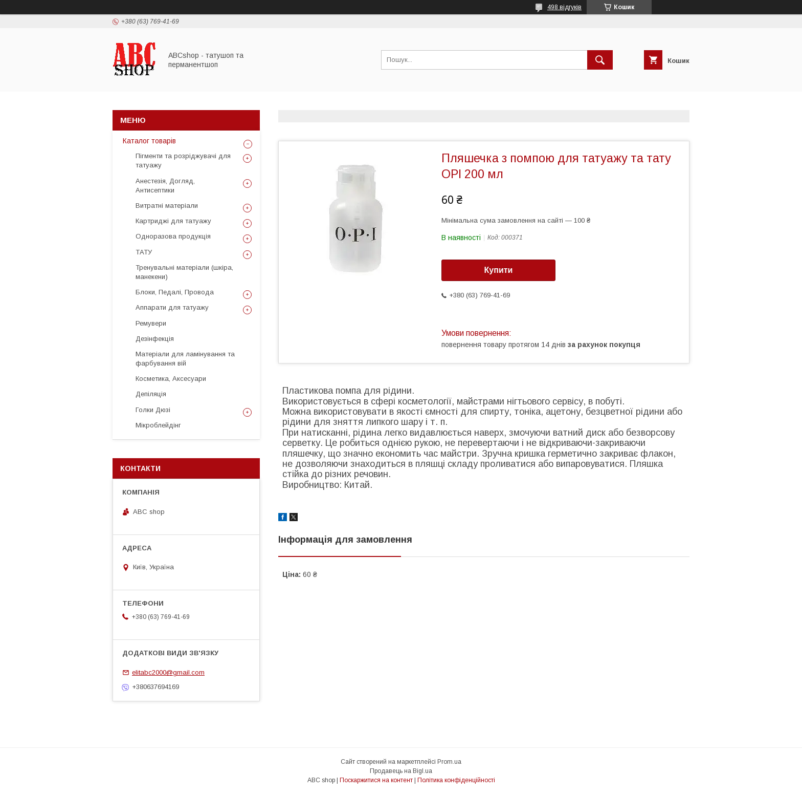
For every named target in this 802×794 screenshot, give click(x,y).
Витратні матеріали (167, 205)
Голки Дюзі (153, 410)
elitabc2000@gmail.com (168, 672)
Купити (498, 270)
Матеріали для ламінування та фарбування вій (185, 358)
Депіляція (151, 394)
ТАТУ (144, 252)
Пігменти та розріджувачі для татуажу (183, 160)
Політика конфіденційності (456, 780)
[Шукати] (600, 60)
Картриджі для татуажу (173, 221)
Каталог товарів (149, 141)
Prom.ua (449, 761)
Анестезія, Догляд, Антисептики (165, 185)
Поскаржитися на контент (376, 780)
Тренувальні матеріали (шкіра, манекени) (184, 272)
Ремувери (151, 323)
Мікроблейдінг (158, 425)
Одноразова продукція (173, 236)
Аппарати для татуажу (172, 307)
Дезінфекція (155, 338)
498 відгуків (564, 7)
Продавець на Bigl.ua (401, 771)
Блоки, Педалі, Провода (175, 292)
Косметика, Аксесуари (171, 378)
